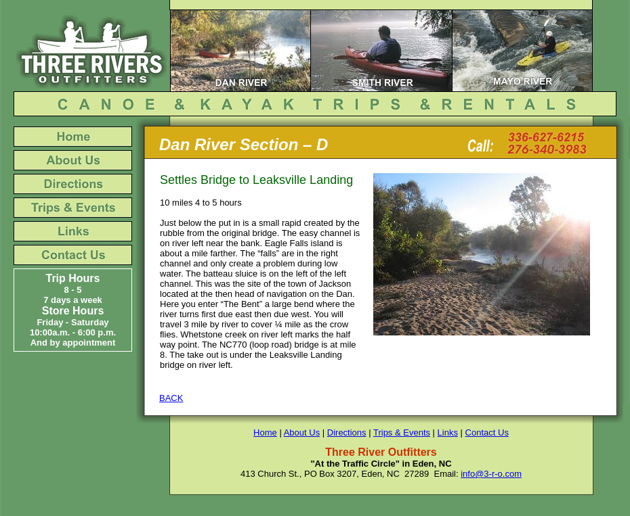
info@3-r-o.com (491, 474)
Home (265, 432)
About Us (302, 432)
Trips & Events (401, 432)
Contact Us (487, 432)
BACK (171, 398)
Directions (346, 432)
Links (448, 432)
